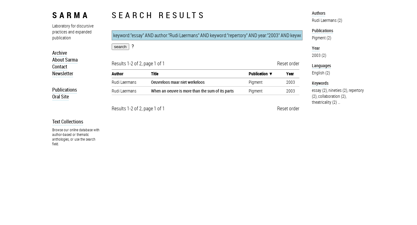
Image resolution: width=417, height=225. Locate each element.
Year (290, 74)
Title (154, 74)
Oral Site (60, 96)
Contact (59, 66)
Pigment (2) (321, 38)
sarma (71, 15)
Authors (318, 13)
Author (117, 74)
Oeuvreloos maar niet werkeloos (178, 82)
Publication (258, 74)
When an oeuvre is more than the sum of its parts (192, 91)
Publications (64, 89)
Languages (321, 65)
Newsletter (62, 73)
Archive (59, 52)
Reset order (288, 63)
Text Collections (67, 121)
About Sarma (65, 59)
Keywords (320, 83)
